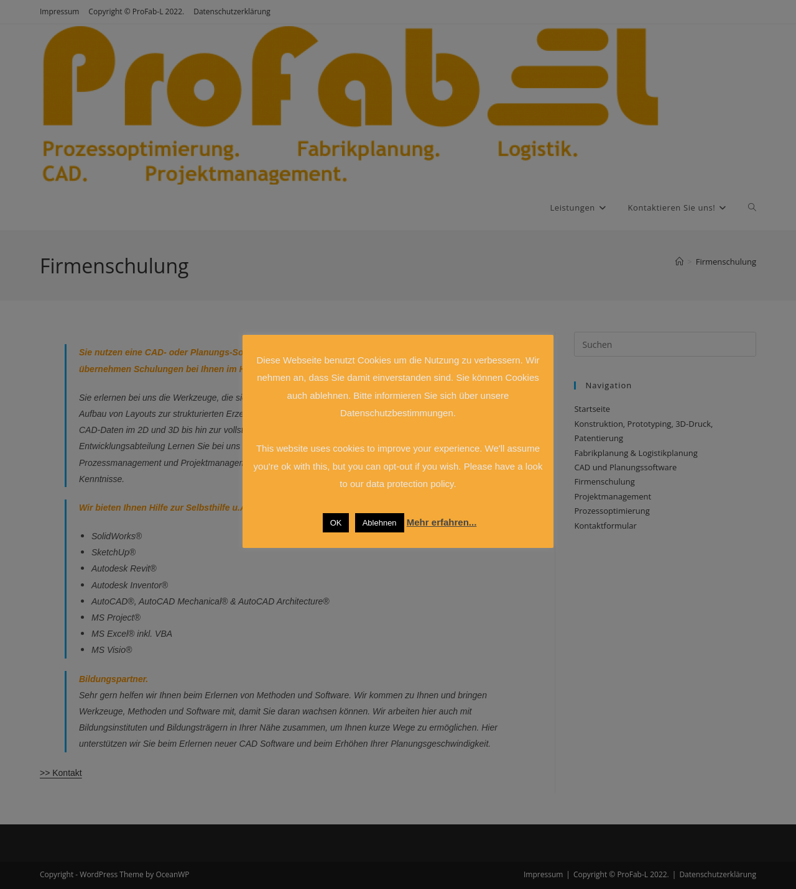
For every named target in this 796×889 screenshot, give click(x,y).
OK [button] (336, 522)
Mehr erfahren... (442, 522)
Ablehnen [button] (380, 522)
